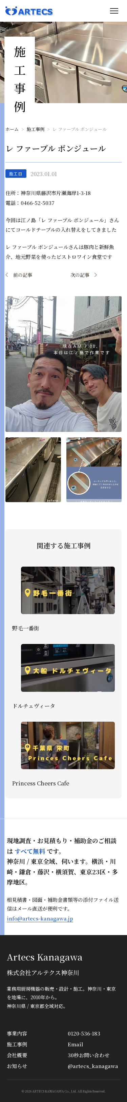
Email (75, 1044)
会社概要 (17, 1055)
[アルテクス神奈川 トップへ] (29, 11)
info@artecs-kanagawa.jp (40, 918)
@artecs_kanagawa (93, 1065)
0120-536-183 (84, 1033)
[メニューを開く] (114, 10)
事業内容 (17, 1033)
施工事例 (35, 129)
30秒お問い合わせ (88, 1055)
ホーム (12, 129)
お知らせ (17, 1065)
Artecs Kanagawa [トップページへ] (45, 956)
